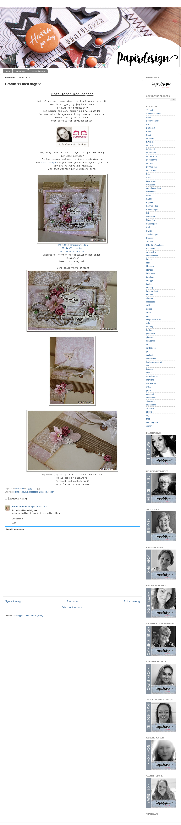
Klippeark (150, 202)
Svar (14, 523)
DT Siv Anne (151, 156)
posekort (150, 394)
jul (147, 351)
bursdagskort (152, 291)
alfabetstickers (152, 256)
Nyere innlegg (13, 601)
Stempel (150, 238)
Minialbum (150, 217)
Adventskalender (153, 114)
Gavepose (150, 185)
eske (148, 323)
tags (148, 419)
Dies (148, 174)
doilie (148, 305)
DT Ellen (150, 138)
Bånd (148, 135)
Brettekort (150, 128)
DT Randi (150, 149)
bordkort (150, 277)
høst (148, 344)
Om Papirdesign (38, 71)
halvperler (150, 341)
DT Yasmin (151, 170)
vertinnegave (152, 422)
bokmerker (151, 273)
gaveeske (150, 334)
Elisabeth (43, 492)
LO (147, 213)
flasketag (150, 330)
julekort (149, 355)
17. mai (149, 110)
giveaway (150, 337)
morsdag (150, 380)
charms (149, 298)
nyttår (148, 387)
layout (148, 373)
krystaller (150, 369)
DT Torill (149, 163)
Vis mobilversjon (72, 607)
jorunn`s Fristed (19, 506)
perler (51, 492)
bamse (149, 259)
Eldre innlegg (131, 601)
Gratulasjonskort (153, 188)
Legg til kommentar (15, 529)
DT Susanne (151, 160)
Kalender (150, 199)
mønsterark (151, 383)
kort (148, 365)
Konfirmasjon (152, 209)
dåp (148, 316)
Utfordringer (20, 71)
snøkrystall (151, 405)
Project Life (151, 227)
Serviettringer (152, 234)
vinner (149, 426)
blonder (149, 270)
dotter (148, 312)
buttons (149, 295)
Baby (148, 117)
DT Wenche (151, 167)
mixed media (152, 376)
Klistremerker (152, 206)
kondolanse (151, 359)
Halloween (151, 192)
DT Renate (151, 153)
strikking (150, 412)
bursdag (149, 287)
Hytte (148, 195)
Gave (148, 178)
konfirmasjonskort (154, 362)
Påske (149, 231)
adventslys (151, 252)
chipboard (33, 492)
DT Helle (150, 142)
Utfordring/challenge (155, 245)
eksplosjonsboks (153, 319)
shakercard (151, 398)
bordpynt (150, 280)
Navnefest (150, 220)
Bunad (149, 131)
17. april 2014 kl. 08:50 (38, 506)
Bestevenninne (152, 121)
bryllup (25, 492)
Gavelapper (151, 181)
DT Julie (150, 145)
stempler (150, 408)
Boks (148, 124)
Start (7, 71)
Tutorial (149, 241)
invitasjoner (151, 348)
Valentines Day (153, 248)
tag (147, 415)
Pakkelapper (151, 224)
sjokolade (150, 401)
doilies (149, 309)
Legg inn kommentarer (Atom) (29, 615)
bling (148, 263)
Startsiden (73, 601)
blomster (17, 492)
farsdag (149, 326)
